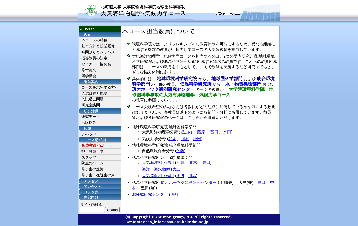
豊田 (206, 163)
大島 (176, 169)
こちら (194, 117)
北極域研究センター (150, 194)
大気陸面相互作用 (158, 176)
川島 (192, 176)
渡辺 (180, 176)
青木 (193, 163)
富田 (214, 132)
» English (87, 29)
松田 (197, 139)
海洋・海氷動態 (156, 169)
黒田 (261, 182)
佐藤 (180, 151)
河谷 (185, 139)
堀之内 (186, 132)
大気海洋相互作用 (158, 163)
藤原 (201, 132)
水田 (227, 132)
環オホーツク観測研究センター (189, 182)
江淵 (180, 163)
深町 (174, 194)
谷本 (172, 139)
